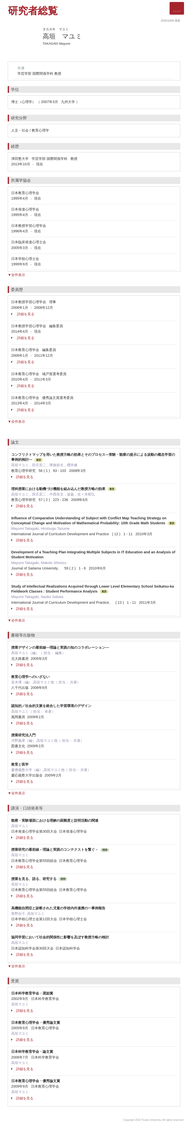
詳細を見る (22, 314)
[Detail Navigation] (177, 8)
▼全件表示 (16, 275)
